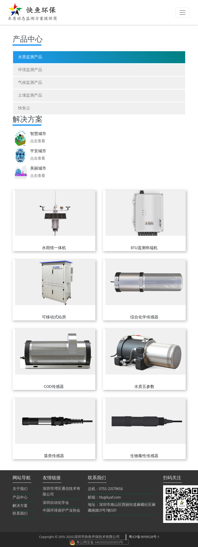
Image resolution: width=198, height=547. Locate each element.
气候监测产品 (30, 83)
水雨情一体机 (54, 248)
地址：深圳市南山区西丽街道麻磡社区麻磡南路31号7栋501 (122, 507)
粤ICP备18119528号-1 (144, 537)
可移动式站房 (54, 317)
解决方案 (20, 506)
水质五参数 (144, 387)
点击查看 (37, 141)
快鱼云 (24, 108)
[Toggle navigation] (182, 13)
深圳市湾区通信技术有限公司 (61, 491)
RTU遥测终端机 (144, 248)
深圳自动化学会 (56, 503)
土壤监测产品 (30, 95)
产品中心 (20, 498)
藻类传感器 (54, 456)
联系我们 (20, 514)
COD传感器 (54, 387)
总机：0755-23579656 (105, 489)
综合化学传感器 (144, 317)
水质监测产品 (30, 57)
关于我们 (20, 489)
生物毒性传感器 (144, 456)
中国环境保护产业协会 (61, 511)
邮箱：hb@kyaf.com (104, 498)
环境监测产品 (30, 70)
